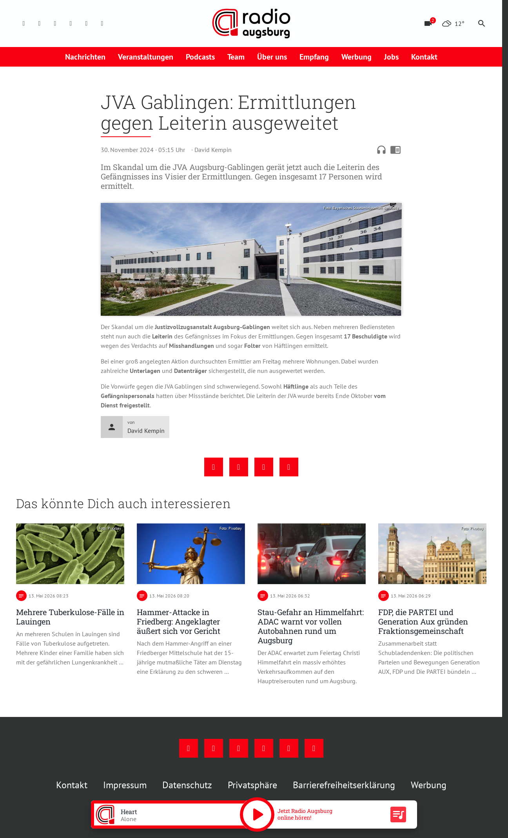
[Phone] (86, 23)
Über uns (272, 57)
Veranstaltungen (145, 57)
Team (236, 57)
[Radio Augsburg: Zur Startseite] (251, 23)
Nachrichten (85, 57)
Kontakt (424, 57)
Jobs (391, 57)
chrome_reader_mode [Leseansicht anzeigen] (395, 149)
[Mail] (71, 23)
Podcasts (200, 57)
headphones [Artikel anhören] (381, 149)
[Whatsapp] (102, 23)
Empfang (314, 57)
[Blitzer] (428, 23)
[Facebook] (24, 23)
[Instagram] (39, 23)
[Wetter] (453, 23)
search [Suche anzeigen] (481, 23)
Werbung (356, 57)
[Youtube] (55, 23)
